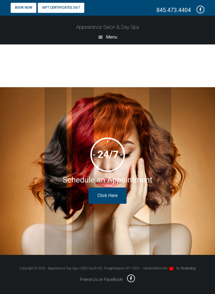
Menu (111, 37)
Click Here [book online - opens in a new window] (107, 195)
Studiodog (188, 268)
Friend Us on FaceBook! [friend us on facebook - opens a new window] (107, 279)
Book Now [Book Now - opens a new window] (23, 8)
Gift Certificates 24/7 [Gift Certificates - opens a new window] (61, 8)
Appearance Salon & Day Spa (107, 27)
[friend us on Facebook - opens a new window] (198, 10)
